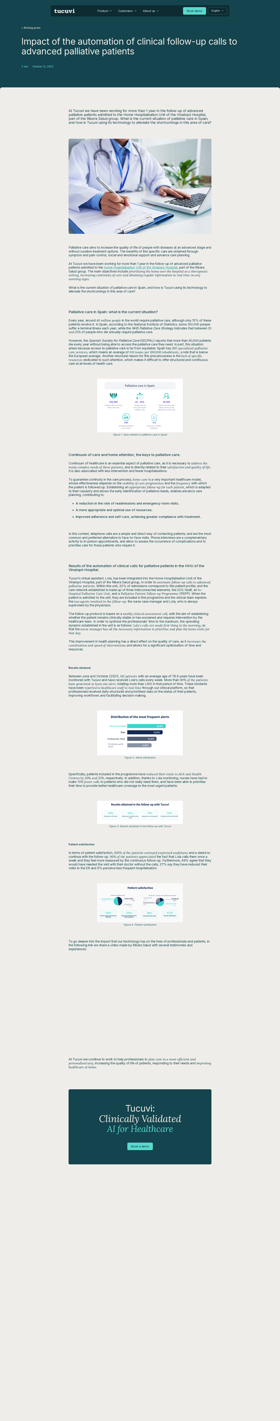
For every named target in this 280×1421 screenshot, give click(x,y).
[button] (217, 10)
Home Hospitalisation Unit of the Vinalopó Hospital (141, 267)
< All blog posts (30, 27)
